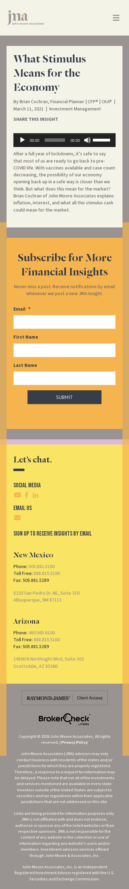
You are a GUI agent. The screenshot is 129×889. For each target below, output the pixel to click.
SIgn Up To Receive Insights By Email (52, 533)
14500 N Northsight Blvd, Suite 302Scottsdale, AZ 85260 (48, 663)
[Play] (22, 140)
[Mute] (87, 140)
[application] (64, 140)
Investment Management (75, 109)
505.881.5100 (42, 566)
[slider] (55, 140)
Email (21, 309)
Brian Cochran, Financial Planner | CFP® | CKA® (66, 101)
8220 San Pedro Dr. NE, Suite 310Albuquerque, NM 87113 (46, 597)
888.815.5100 (47, 573)
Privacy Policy (74, 742)
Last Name (25, 365)
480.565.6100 (42, 632)
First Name (25, 337)
